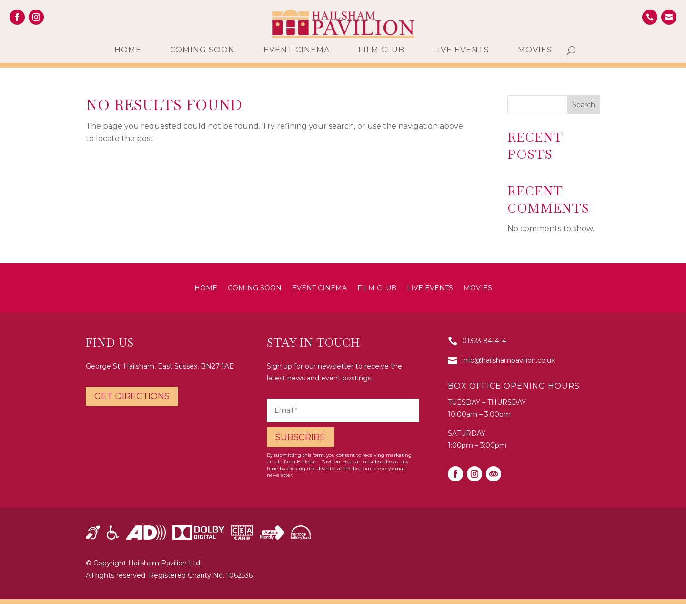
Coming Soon (202, 50)
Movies (535, 50)
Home (127, 50)
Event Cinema (296, 50)
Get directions (132, 396)
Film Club (381, 50)
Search (583, 105)
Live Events (461, 50)
